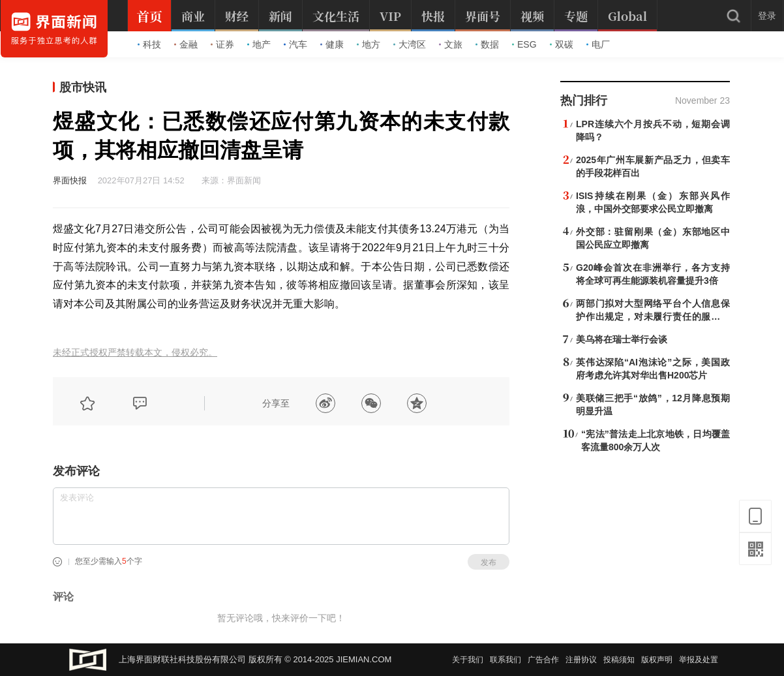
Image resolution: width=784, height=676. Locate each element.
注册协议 (581, 659)
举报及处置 (698, 659)
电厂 (598, 44)
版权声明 (656, 659)
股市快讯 (82, 87)
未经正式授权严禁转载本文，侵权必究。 (135, 353)
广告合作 (543, 659)
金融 (186, 44)
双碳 (561, 44)
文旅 (450, 44)
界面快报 (70, 180)
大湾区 (409, 44)
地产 (259, 44)
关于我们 (467, 659)
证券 (222, 44)
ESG (524, 44)
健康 (332, 44)
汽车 (295, 44)
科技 (149, 44)
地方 (368, 44)
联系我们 (505, 659)
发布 (488, 562)
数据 (487, 44)
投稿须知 (619, 659)
